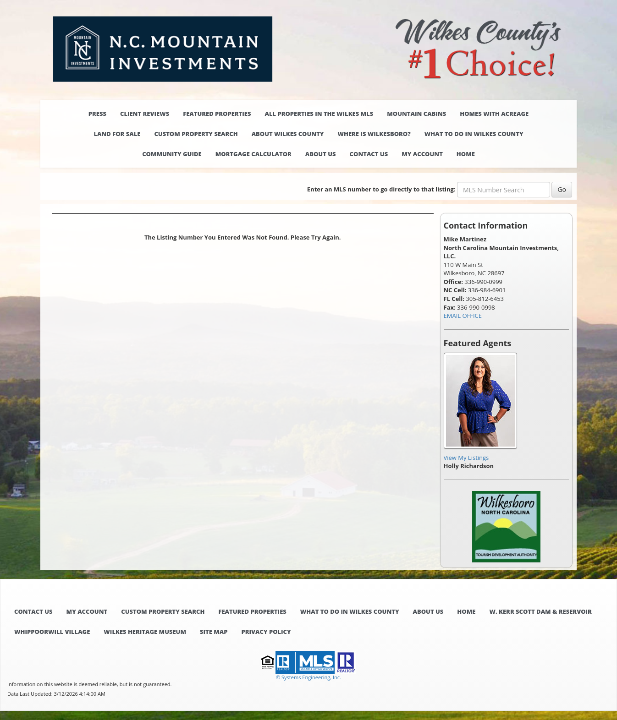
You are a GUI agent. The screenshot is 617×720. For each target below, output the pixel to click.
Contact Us (369, 154)
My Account (422, 154)
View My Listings (466, 457)
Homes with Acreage (494, 113)
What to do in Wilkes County (473, 134)
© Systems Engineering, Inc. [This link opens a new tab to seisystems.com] (308, 677)
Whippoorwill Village (52, 631)
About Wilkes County (288, 134)
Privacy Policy (266, 631)
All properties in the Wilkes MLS (318, 113)
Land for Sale (117, 134)
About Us (320, 154)
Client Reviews (144, 113)
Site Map (213, 631)
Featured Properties (217, 113)
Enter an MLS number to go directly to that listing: (381, 189)
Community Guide (172, 154)
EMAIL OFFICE (463, 315)
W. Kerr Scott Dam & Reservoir (540, 611)
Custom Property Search (195, 134)
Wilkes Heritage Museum (145, 631)
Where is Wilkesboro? (373, 134)
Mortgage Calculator (253, 154)
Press (97, 113)
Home (466, 154)
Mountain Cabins (416, 113)
